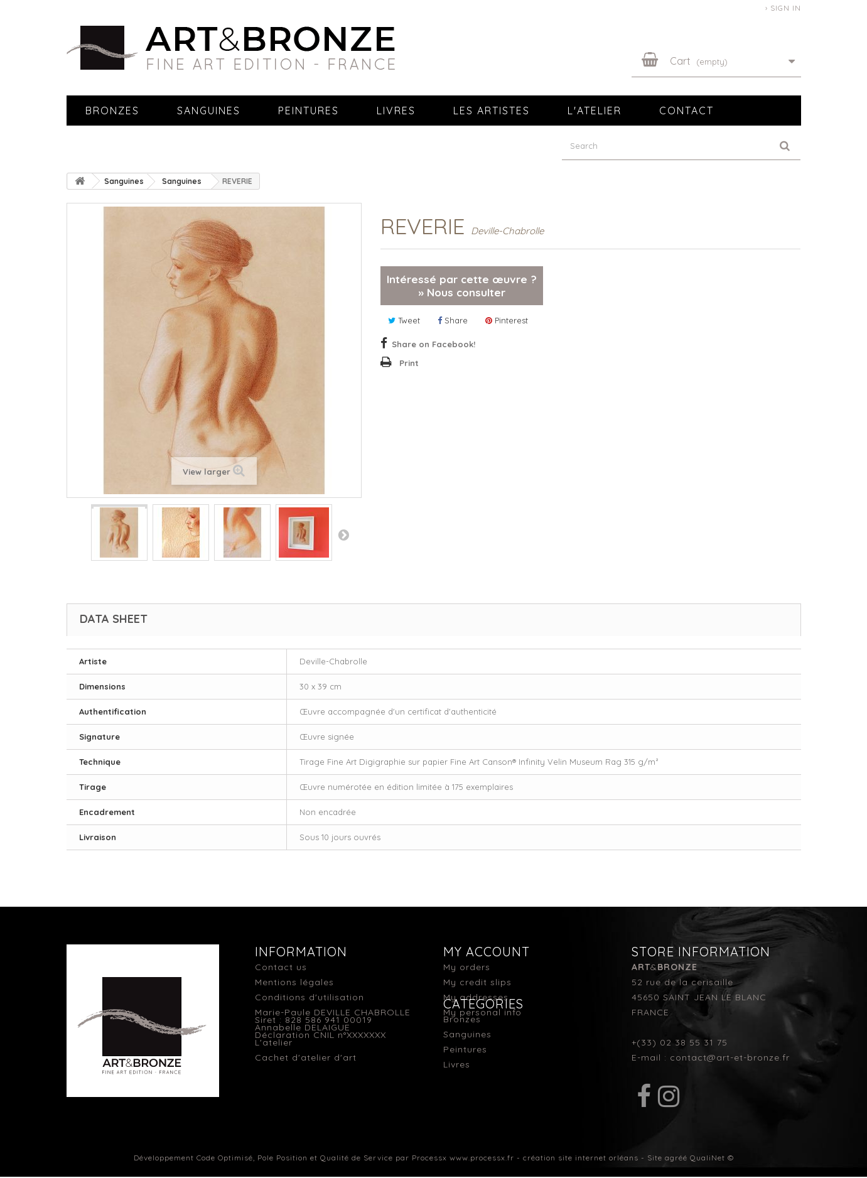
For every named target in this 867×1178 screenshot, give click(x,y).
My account (486, 951)
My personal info (482, 1012)
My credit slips (477, 982)
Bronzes (112, 110)
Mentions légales (294, 982)
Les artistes (491, 110)
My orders (466, 967)
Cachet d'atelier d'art (306, 1057)
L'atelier (595, 110)
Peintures (308, 110)
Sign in (785, 8)
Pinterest (506, 320)
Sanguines (208, 110)
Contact (686, 110)
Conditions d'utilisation (309, 997)
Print (409, 363)
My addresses (476, 997)
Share (453, 320)
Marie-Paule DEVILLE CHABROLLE (333, 1012)
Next (343, 534)
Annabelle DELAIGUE (302, 1027)
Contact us (281, 967)
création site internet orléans (580, 1159)
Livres (396, 110)
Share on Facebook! (433, 344)
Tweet (404, 320)
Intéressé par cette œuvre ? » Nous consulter (462, 286)
